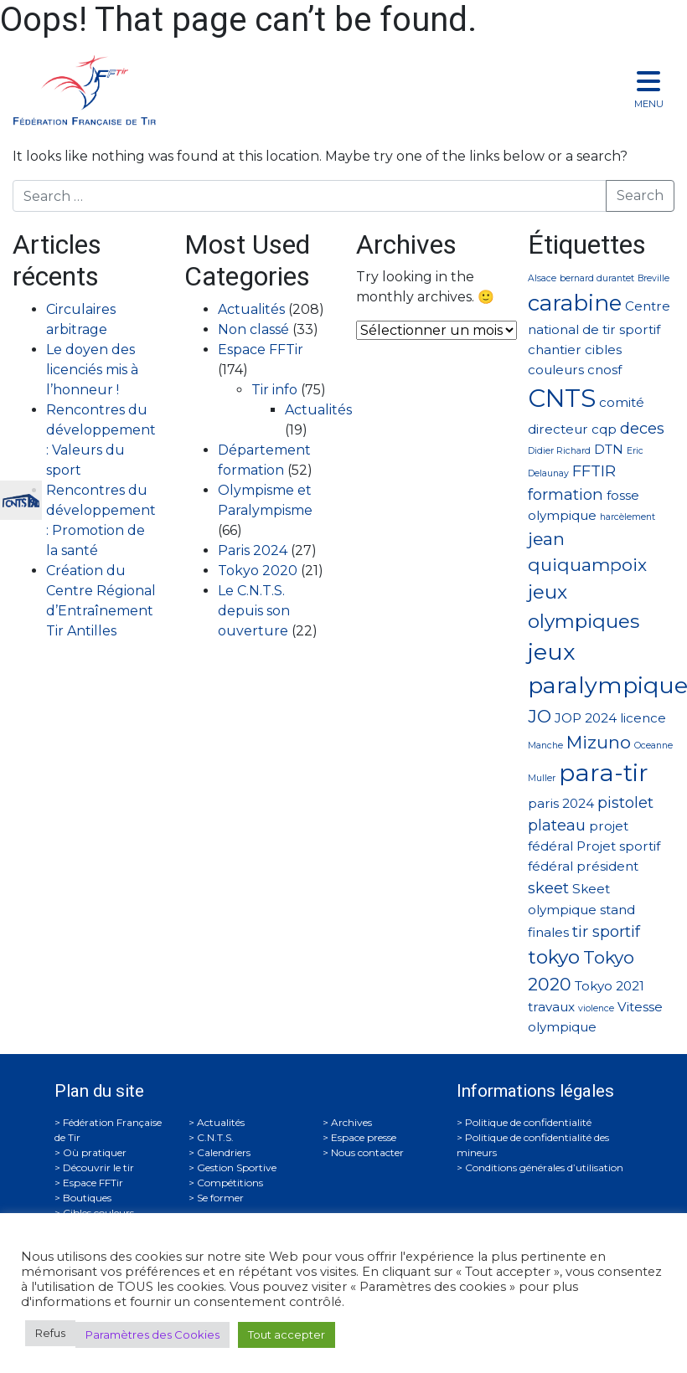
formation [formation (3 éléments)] (565, 494)
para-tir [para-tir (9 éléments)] (603, 772)
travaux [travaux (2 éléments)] (551, 1007)
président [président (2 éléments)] (607, 866)
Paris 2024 (252, 550)
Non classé (253, 329)
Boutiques (87, 1197)
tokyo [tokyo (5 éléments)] (554, 957)
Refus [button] (50, 1333)
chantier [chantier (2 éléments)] (554, 349)
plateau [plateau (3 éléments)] (557, 825)
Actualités (251, 309)
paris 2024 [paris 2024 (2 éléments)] (561, 803)
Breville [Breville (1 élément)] (653, 278)
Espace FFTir (260, 349)
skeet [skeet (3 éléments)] (548, 887)
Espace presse (363, 1137)
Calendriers (224, 1152)
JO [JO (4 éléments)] (539, 716)
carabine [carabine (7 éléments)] (575, 303)
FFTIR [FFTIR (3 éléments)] (594, 471)
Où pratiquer (95, 1152)
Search (640, 195)
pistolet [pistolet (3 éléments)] (625, 802)
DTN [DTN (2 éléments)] (608, 449)
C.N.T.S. (215, 1137)
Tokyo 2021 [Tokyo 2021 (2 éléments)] (609, 986)
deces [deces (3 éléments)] (642, 428)
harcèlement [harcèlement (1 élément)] (627, 517)
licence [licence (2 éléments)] (643, 718)
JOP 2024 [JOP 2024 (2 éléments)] (586, 718)
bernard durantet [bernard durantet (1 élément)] (597, 278)
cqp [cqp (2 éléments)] (604, 429)
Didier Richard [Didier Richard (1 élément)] (559, 450)
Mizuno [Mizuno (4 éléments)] (598, 742)
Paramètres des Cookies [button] (152, 1334)
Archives (351, 1122)
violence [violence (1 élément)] (596, 1008)
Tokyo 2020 (257, 571)
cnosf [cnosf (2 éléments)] (604, 370)
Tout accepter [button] (286, 1334)
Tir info (274, 390)
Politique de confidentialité (528, 1122)
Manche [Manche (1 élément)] (545, 745)
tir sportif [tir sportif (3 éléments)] (606, 931)
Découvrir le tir (98, 1167)
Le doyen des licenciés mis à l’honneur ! (92, 370)
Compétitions (230, 1182)
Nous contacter (367, 1152)
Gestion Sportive (236, 1167)
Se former (220, 1197)
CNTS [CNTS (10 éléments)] (562, 398)
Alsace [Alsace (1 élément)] (542, 278)
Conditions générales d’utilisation (544, 1167)
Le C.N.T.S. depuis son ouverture (254, 611)
